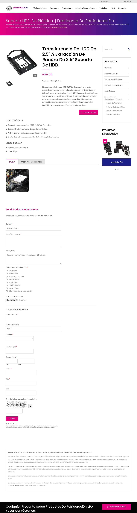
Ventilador (108, 68)
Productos (67, 8)
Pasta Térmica (109, 91)
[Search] (110, 2)
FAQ (113, 8)
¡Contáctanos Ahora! (116, 507)
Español (127, 2)
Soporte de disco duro (59, 27)
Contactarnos (42, 485)
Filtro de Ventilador (117, 483)
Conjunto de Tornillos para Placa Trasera (100, 483)
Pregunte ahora (88, 112)
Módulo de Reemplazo (113, 103)
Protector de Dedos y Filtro (115, 107)
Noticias (104, 8)
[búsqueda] (99, 2)
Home (11, 27)
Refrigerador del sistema (113, 79)
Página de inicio (40, 8)
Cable (26, 485)
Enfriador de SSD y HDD (113, 85)
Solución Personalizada (86, 8)
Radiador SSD (76, 483)
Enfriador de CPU (111, 74)
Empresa (54, 8)
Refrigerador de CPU (54, 483)
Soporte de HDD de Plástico (16, 485)
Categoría (18, 27)
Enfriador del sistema (66, 483)
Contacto (122, 8)
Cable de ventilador (113, 114)
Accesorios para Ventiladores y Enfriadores (36, 27)
